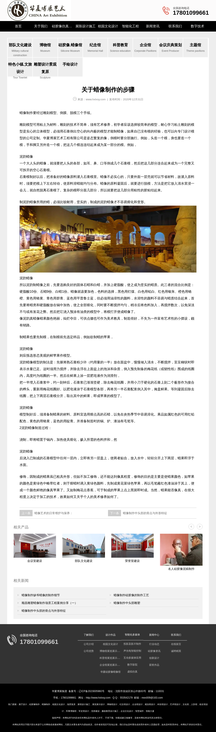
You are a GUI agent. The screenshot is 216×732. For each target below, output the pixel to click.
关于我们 (40, 26)
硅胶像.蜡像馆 (70, 48)
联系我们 (175, 26)
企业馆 (145, 48)
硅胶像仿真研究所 (63, 26)
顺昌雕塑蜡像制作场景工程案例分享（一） (49, 603)
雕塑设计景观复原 (45, 69)
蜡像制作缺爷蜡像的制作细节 (40, 595)
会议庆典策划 (170, 48)
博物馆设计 (112, 704)
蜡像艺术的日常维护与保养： (53, 513)
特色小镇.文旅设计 (20, 69)
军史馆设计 (84, 711)
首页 (18, 26)
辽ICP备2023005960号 (91, 691)
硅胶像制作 (34, 704)
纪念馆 (95, 48)
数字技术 (197, 26)
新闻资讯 (152, 26)
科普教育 (120, 48)
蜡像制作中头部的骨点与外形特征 (144, 513)
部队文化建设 (20, 50)
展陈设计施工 (85, 26)
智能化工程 (130, 26)
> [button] (200, 526)
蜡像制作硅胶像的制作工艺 (131, 595)
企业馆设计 (137, 704)
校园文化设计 (108, 26)
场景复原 (71, 704)
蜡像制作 (46, 704)
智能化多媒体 (132, 634)
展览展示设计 (98, 704)
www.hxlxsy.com (95, 99)
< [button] (191, 526)
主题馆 (195, 48)
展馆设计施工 (84, 704)
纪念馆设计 (125, 704)
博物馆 (45, 48)
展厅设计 (23, 704)
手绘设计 (70, 64)
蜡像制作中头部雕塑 (126, 603)
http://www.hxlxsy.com (98, 697)
